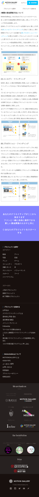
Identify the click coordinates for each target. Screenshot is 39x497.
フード (16, 273)
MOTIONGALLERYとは (11, 357)
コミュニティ (7, 264)
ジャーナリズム (8, 277)
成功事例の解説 (8, 320)
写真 (4, 257)
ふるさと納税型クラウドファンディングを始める (19, 334)
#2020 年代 (7, 360)
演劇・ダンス (7, 267)
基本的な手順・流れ (9, 316)
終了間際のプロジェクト (11, 296)
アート (16, 254)
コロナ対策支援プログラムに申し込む (16, 344)
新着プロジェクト (9, 293)
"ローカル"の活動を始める (12, 329)
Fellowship (6, 326)
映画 (4, 254)
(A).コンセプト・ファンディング (12, 29)
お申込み (6, 310)
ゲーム (16, 261)
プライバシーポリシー (10, 373)
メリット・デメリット (10, 323)
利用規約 (6, 370)
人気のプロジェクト (10, 290)
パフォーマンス (19, 270)
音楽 (15, 257)
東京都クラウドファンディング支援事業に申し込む (19, 339)
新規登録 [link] (32, 3)
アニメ (5, 261)
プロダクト (18, 264)
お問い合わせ (7, 367)
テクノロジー (7, 270)
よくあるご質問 (8, 364)
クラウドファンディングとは (13, 313)
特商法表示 (6, 377)
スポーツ (6, 273)
